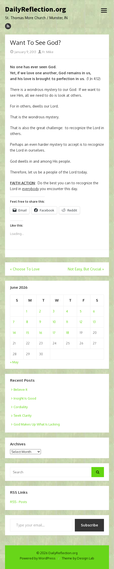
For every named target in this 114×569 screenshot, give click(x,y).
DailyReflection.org (35, 9)
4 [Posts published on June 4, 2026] (67, 311)
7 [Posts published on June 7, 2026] (14, 322)
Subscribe (89, 525)
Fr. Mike (45, 52)
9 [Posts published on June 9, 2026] (40, 322)
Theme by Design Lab (78, 558)
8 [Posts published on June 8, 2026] (27, 322)
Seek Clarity (22, 415)
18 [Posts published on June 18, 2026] (67, 333)
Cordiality (21, 407)
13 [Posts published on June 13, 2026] (94, 322)
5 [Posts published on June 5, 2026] (81, 311)
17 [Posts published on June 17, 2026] (54, 333)
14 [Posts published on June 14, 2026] (14, 333)
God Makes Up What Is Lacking (37, 424)
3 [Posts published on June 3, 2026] (53, 311)
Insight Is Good (25, 398)
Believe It (20, 389)
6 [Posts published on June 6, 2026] (94, 311)
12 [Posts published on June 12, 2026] (81, 322)
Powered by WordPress (37, 558)
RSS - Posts (18, 502)
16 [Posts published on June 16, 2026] (40, 333)
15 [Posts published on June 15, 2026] (27, 333)
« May (14, 362)
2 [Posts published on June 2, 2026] (40, 311)
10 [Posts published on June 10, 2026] (54, 322)
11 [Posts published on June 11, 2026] (67, 322)
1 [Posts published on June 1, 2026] (26, 311)
